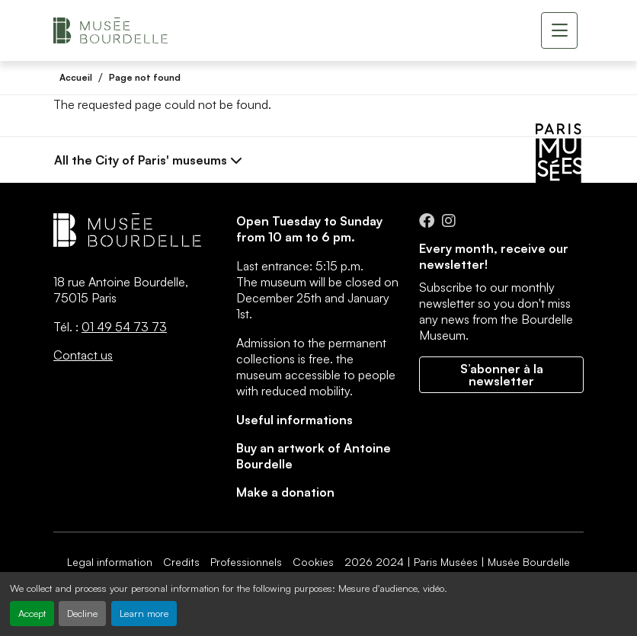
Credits (181, 561)
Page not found (145, 77)
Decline (82, 613)
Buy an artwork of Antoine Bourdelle (313, 455)
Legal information (109, 561)
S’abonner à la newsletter (501, 374)
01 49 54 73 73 (124, 326)
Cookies (313, 561)
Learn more (144, 613)
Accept (32, 613)
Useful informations (294, 419)
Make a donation (285, 492)
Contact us (83, 355)
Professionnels (246, 561)
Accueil (75, 77)
